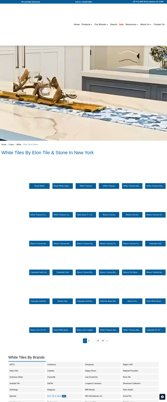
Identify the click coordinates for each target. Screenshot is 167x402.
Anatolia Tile (17, 383)
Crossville (53, 377)
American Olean (18, 377)
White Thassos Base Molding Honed (109, 330)
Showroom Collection (134, 383)
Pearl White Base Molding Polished (63, 330)
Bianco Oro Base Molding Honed (132, 272)
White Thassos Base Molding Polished (132, 330)
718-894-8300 (87, 2)
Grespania (91, 365)
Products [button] (86, 24)
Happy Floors (93, 371)
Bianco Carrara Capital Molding (109, 244)
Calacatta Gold (155, 244)
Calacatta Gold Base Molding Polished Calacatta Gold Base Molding (86, 301)
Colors (11, 145)
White (18, 145)
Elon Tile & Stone (56, 396)
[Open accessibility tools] (162, 397)
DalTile (52, 383)
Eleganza (53, 390)
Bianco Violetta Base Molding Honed (155, 272)
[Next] (107, 340)
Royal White (39, 186)
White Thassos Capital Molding (39, 215)
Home (77, 24)
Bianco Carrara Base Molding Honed (86, 272)
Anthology (16, 390)
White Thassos (86, 186)
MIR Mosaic (92, 390)
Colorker (52, 371)
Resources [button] (131, 24)
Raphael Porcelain (132, 371)
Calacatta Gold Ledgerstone (39, 272)
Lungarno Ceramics (95, 383)
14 (103, 341)
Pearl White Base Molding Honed (155, 301)
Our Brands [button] (100, 24)
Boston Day (62, 301)
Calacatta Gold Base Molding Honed (39, 301)
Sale (121, 24)
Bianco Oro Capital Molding (86, 330)
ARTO (14, 365)
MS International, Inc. (96, 396)
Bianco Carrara (109, 215)
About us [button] (145, 24)
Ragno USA (130, 365)
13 (98, 341)
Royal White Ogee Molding (63, 186)
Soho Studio (130, 390)
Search (113, 24)
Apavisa (15, 396)
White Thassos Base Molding (132, 186)
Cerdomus (53, 365)
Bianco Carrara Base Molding (39, 244)
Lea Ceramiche (93, 377)
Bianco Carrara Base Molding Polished (109, 272)
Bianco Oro (132, 301)
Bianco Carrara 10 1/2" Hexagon (155, 215)
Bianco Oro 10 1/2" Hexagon (39, 330)
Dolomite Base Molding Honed (109, 301)
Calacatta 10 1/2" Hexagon (155, 330)
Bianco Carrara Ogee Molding (86, 244)
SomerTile (129, 396)
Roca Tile (129, 377)
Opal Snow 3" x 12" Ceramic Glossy (86, 215)
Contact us (159, 24)
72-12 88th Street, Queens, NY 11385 (149, 2)
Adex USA (16, 371)
